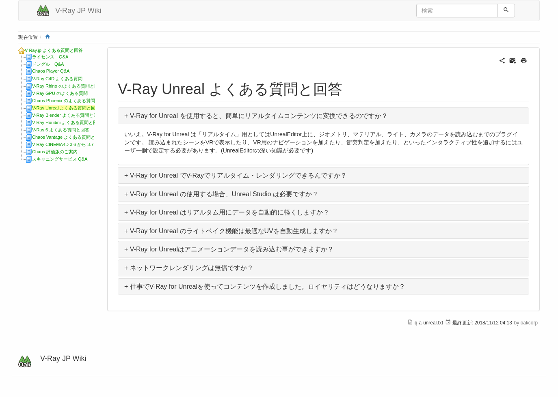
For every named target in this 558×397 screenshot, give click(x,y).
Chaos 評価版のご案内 (55, 151)
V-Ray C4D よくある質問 (57, 78)
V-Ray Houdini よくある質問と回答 (67, 122)
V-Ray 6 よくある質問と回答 (60, 129)
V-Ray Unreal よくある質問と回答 (66, 107)
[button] (323, 116)
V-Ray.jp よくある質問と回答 (54, 50)
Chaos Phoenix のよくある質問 (63, 100)
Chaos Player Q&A (50, 71)
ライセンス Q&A (50, 56)
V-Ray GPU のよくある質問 (60, 93)
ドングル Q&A (48, 64)
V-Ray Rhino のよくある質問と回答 (67, 86)
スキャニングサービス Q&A (59, 159)
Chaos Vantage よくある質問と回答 (68, 137)
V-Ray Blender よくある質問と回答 (67, 115)
